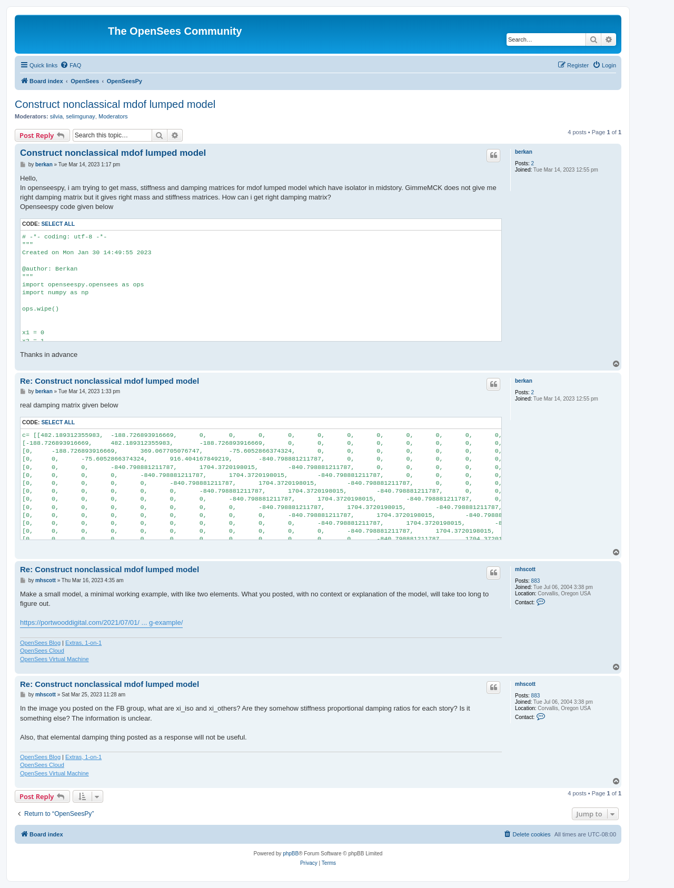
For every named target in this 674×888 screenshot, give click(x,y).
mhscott (525, 569)
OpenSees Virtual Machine (54, 659)
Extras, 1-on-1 (83, 643)
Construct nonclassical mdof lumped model (115, 104)
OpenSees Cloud (42, 650)
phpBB (291, 853)
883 (535, 581)
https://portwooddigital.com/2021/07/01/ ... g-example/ (101, 622)
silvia (56, 116)
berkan (523, 152)
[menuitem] (70, 65)
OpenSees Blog (40, 643)
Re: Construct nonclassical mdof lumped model (109, 380)
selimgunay (80, 116)
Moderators (113, 116)
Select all (58, 224)
